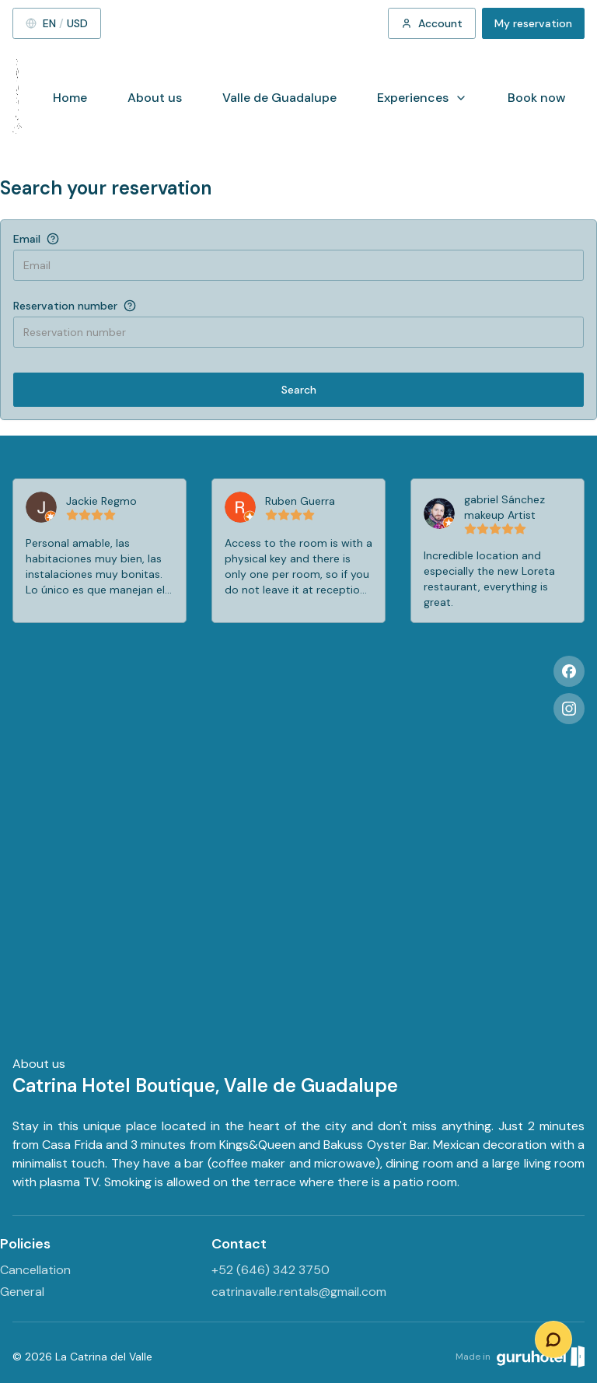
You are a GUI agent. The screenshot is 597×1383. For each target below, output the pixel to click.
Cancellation (35, 1270)
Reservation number (65, 305)
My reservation (533, 23)
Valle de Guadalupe (279, 97)
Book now (537, 97)
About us (154, 97)
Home (70, 97)
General (22, 1291)
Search (298, 390)
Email (26, 238)
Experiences (422, 97)
